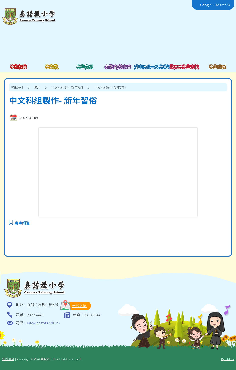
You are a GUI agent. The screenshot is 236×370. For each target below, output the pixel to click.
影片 (37, 87)
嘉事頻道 (22, 222)
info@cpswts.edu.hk (43, 322)
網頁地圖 (8, 359)
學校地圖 (75, 306)
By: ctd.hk (227, 359)
